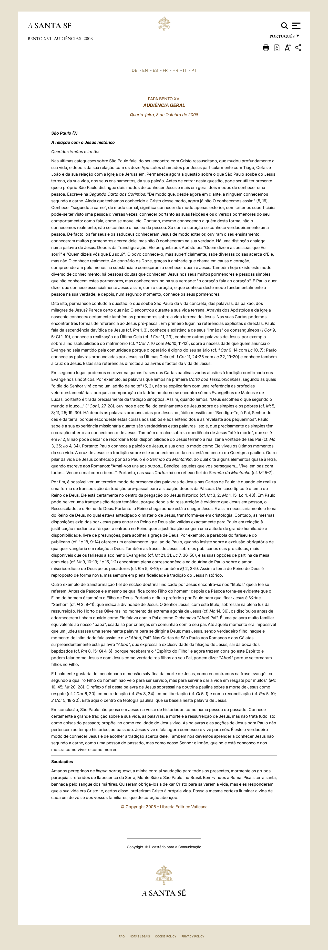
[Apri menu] (296, 25)
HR (175, 70)
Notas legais (140, 936)
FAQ (122, 936)
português (282, 38)
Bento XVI (40, 38)
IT (185, 70)
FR (165, 70)
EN (145, 70)
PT (194, 70)
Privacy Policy (192, 936)
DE (134, 70)
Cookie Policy (165, 936)
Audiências (68, 38)
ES (155, 70)
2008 (88, 38)
